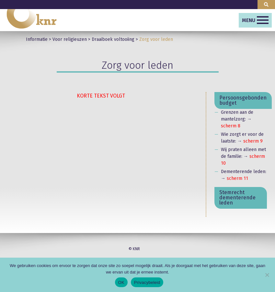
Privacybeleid (147, 282)
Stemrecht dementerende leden (237, 197)
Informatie (37, 39)
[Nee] (267, 275)
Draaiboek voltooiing (113, 39)
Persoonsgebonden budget (243, 100)
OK (121, 282)
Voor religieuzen (69, 39)
